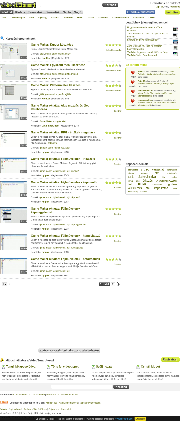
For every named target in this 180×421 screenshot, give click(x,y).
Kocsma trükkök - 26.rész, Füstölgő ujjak (156, 84)
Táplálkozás (138, 17)
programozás (166, 180)
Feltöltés (172, 12)
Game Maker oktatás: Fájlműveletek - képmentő (64, 182)
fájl (68, 171)
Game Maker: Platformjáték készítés (56, 85)
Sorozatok (35, 12)
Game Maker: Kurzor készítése (52, 44)
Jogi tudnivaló (15, 409)
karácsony (157, 184)
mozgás (57, 121)
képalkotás (161, 188)
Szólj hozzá (104, 366)
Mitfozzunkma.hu (69, 394)
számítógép (172, 173)
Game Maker (45, 121)
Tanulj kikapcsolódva (20, 366)
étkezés (148, 180)
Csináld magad (18, 17)
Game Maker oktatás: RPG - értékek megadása (63, 132)
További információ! (123, 419)
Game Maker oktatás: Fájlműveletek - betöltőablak (65, 258)
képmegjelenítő (78, 224)
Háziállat (55, 17)
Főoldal (7, 12)
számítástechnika (142, 177)
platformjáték (71, 74)
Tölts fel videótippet (65, 366)
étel (148, 188)
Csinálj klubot (150, 366)
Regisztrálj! (170, 359)
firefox (174, 177)
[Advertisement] (60, 26)
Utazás (152, 17)
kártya (130, 181)
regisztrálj (175, 6)
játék (41, 54)
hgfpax (45, 152)
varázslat (158, 169)
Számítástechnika (120, 17)
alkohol (131, 173)
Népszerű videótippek (89, 403)
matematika (172, 170)
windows (135, 188)
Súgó (77, 12)
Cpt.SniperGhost (50, 126)
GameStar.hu (53, 394)
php (138, 181)
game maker (58, 54)
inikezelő (75, 171)
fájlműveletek (59, 171)
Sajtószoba (54, 409)
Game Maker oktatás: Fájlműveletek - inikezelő (63, 158)
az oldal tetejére (88, 350)
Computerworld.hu (22, 394)
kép (163, 177)
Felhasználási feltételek (35, 409)
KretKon (46, 58)
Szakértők (52, 12)
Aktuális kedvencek (68, 403)
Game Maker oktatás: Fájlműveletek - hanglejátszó (65, 235)
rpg (62, 148)
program (144, 173)
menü (48, 54)
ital (129, 184)
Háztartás (68, 17)
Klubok (20, 12)
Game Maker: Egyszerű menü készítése (58, 65)
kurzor (68, 54)
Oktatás (90, 17)
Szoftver (117, 111)
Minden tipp (51, 403)
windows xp (133, 192)
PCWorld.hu (39, 394)
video (145, 169)
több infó (52, 143)
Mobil (80, 17)
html (157, 173)
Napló (67, 12)
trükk (142, 184)
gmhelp (43, 148)
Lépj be (159, 6)
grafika (172, 184)
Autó (4, 17)
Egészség (42, 17)
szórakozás (133, 170)
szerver (143, 192)
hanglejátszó (77, 247)
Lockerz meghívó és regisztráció (143, 40)
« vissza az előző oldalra (57, 350)
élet (63, 121)
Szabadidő (103, 17)
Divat (31, 17)
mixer (174, 188)
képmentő (75, 197)
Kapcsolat (66, 409)
